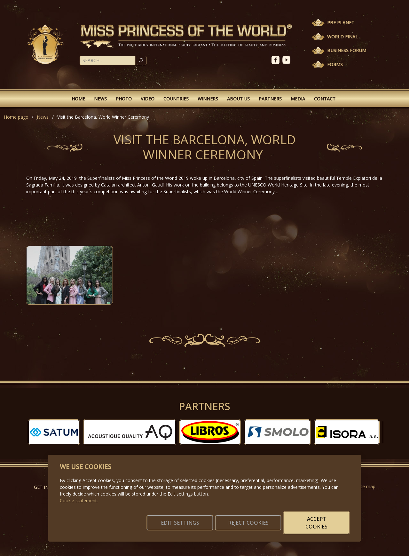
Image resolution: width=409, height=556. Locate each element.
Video (147, 99)
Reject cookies (255, 522)
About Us (238, 99)
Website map (361, 486)
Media (298, 99)
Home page (16, 117)
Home (78, 99)
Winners (208, 99)
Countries (176, 99)
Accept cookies (319, 522)
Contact (324, 99)
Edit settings (190, 522)
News (100, 99)
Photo (124, 99)
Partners (270, 99)
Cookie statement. (79, 500)
